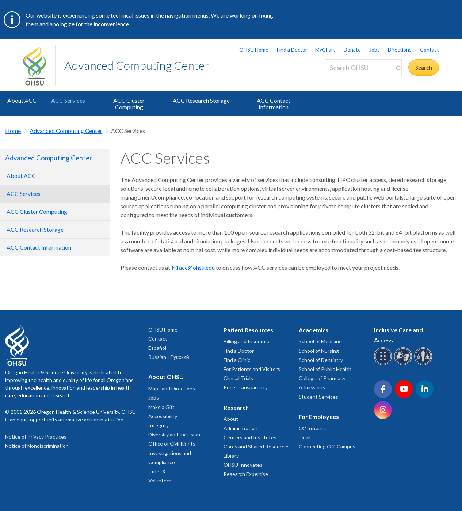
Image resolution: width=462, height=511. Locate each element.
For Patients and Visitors (252, 369)
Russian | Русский (168, 357)
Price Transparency (246, 387)
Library (231, 456)
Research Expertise (246, 474)
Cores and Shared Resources (257, 446)
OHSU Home (253, 49)
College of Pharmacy (322, 378)
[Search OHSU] (363, 67)
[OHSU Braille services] (384, 364)
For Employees (319, 416)
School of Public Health (325, 369)
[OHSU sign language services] (404, 364)
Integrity (158, 425)
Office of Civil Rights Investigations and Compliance (171, 452)
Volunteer (159, 480)
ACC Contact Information (273, 103)
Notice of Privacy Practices (35, 437)
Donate (352, 49)
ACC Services (68, 100)
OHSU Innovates (243, 465)
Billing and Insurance (247, 341)
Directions (400, 49)
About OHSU (166, 376)
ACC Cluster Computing (129, 103)
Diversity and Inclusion (174, 434)
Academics (313, 329)
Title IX (156, 471)
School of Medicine (320, 341)
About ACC (22, 100)
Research (236, 407)
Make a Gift (161, 407)
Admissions (312, 387)
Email (304, 437)
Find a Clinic (237, 360)
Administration (240, 428)
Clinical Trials (238, 378)
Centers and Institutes (250, 437)
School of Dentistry (321, 360)
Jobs (374, 49)
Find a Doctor (292, 49)
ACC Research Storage (201, 100)
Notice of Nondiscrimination (37, 446)
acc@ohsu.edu (197, 267)
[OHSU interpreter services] (424, 364)
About (231, 419)
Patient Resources (248, 329)
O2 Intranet (313, 428)
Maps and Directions (171, 388)
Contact (429, 49)
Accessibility (162, 416)
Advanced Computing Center (136, 65)
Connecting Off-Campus (327, 446)
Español (157, 348)
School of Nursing (319, 351)
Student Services (318, 397)
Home (13, 130)
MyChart (325, 49)
